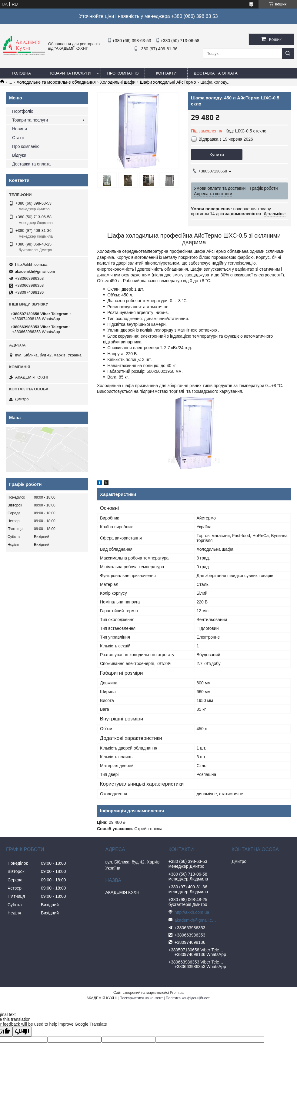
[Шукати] (288, 53)
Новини (19, 128)
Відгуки (19, 155)
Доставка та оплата (215, 73)
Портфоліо (22, 111)
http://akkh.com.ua (31, 264)
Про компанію (122, 73)
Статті (18, 137)
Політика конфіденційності (188, 998)
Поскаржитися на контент (141, 998)
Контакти (166, 73)
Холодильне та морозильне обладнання (56, 82)
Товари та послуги (70, 73)
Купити (216, 154)
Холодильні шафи (117, 82)
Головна (21, 73)
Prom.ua (177, 992)
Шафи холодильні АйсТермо (168, 82)
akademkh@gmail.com (35, 271)
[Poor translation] (22, 1032)
